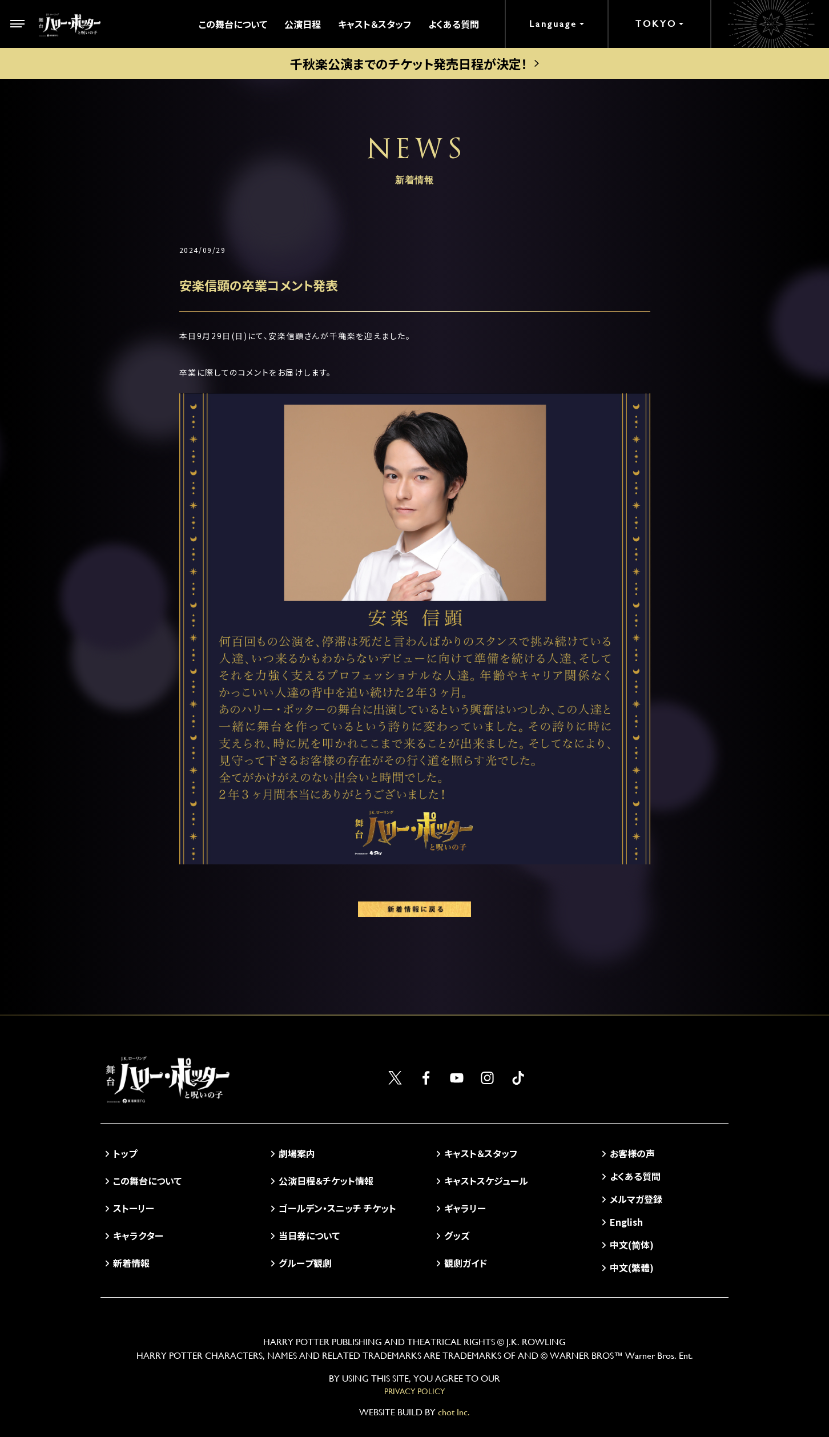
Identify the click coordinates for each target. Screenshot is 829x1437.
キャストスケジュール (486, 1181)
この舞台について (233, 24)
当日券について (309, 1235)
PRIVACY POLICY (414, 1391)
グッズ (456, 1235)
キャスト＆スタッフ (374, 24)
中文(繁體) (632, 1267)
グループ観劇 (305, 1263)
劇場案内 (297, 1153)
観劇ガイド (465, 1263)
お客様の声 (632, 1153)
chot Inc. (454, 1412)
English (626, 1222)
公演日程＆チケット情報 (326, 1181)
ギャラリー (465, 1208)
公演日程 (302, 24)
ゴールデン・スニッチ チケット (337, 1208)
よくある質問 (453, 24)
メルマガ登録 (636, 1199)
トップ (125, 1153)
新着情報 (131, 1263)
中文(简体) (632, 1244)
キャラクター (138, 1235)
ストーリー (133, 1208)
